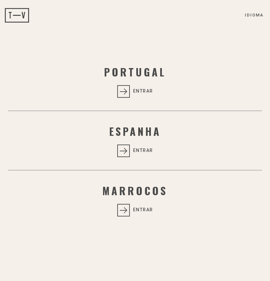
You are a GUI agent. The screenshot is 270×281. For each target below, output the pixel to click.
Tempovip (17, 15)
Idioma (254, 15)
